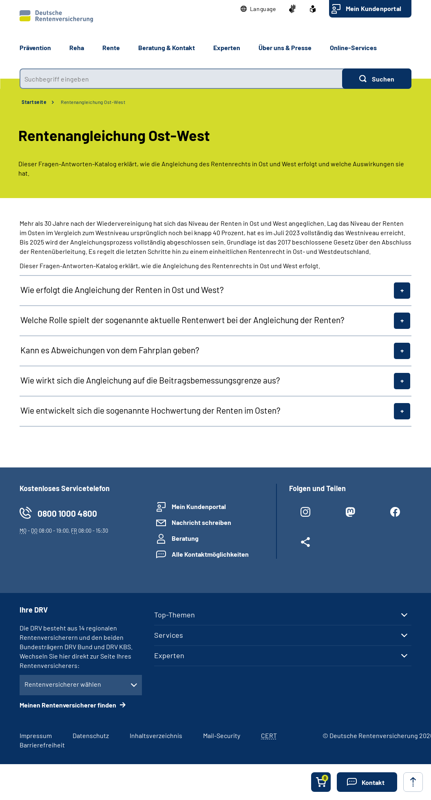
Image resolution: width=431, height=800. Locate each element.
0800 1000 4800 (67, 513)
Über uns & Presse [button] (285, 47)
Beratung (185, 538)
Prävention (35, 47)
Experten (169, 655)
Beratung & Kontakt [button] (166, 47)
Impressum (36, 735)
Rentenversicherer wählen (62, 684)
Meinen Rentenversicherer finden (68, 705)
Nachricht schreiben (201, 522)
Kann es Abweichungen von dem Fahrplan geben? (109, 350)
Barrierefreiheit (42, 745)
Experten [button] (226, 47)
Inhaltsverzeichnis (156, 735)
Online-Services (353, 47)
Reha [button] (76, 47)
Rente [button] (111, 47)
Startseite (34, 102)
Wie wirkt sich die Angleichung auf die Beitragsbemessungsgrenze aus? (150, 380)
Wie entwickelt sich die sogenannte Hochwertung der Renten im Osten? (150, 410)
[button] (258, 9)
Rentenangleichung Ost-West (93, 102)
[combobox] (181, 78)
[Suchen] (376, 78)
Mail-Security (221, 735)
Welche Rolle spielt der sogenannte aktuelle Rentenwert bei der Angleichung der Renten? (182, 319)
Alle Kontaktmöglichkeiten (210, 554)
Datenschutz (91, 735)
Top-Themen (174, 614)
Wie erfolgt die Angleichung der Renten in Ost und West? (122, 289)
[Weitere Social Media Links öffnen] (305, 543)
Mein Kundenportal (373, 8)
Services (168, 635)
